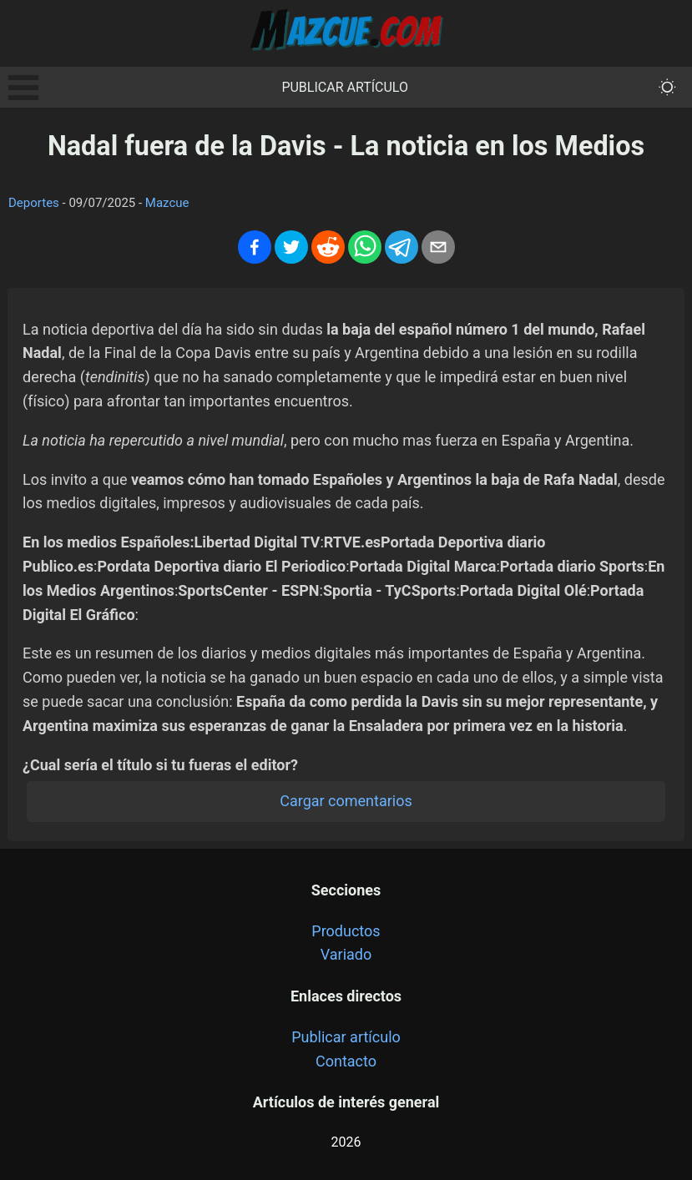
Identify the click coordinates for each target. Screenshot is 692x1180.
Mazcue (167, 202)
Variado (346, 954)
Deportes (33, 202)
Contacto (346, 1061)
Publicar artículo (344, 87)
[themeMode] (667, 87)
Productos (345, 931)
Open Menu (23, 87)
